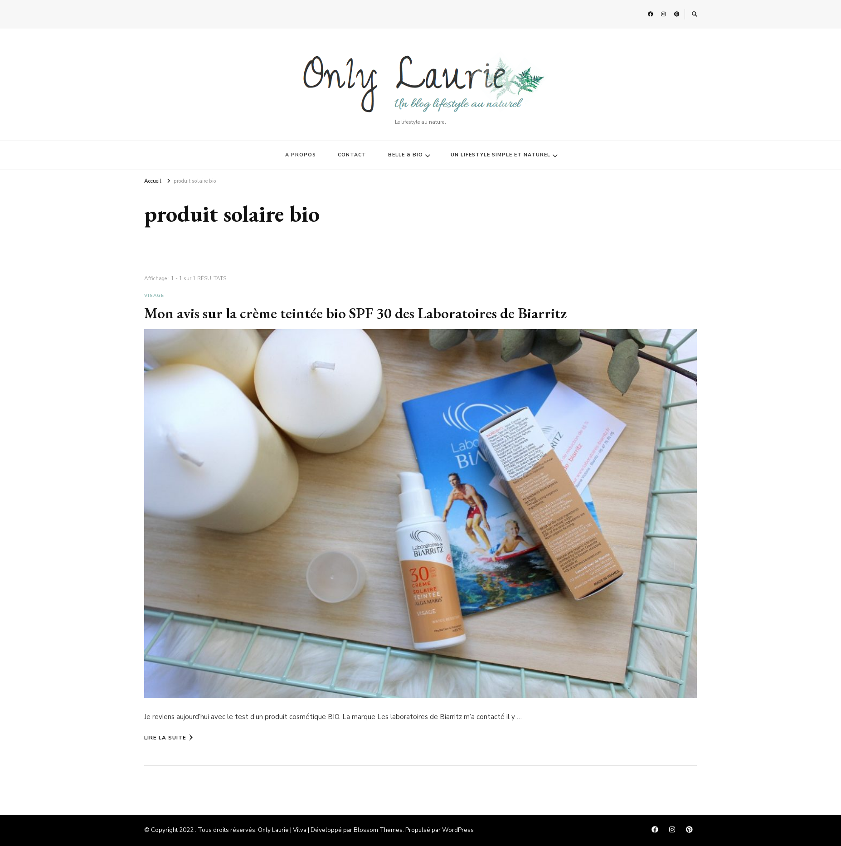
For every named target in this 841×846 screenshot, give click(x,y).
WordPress (458, 830)
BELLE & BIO (405, 154)
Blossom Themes (378, 830)
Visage (154, 295)
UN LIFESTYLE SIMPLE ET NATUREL (500, 154)
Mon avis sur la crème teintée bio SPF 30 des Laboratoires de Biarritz (355, 313)
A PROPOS (300, 154)
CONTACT (352, 154)
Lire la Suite (168, 737)
